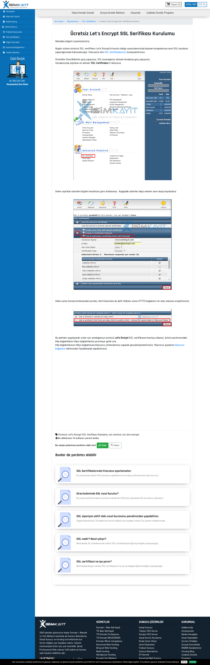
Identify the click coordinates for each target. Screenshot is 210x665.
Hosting (60, 639)
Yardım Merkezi (10, 53)
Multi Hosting (102, 651)
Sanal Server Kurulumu (150, 637)
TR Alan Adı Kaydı (105, 631)
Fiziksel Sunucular (12, 32)
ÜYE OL (202, 4)
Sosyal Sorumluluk (191, 644)
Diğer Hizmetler (11, 42)
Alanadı (83, 632)
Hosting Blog (188, 651)
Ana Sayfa (59, 21)
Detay (184, 662)
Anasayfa (8, 11)
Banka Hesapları (189, 634)
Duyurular (136, 12)
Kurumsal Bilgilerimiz (13, 47)
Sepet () (174, 4)
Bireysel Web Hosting (106, 648)
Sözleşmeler (188, 631)
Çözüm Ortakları (189, 641)
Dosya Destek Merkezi (112, 12)
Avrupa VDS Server (148, 634)
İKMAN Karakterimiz (191, 648)
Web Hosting (9, 22)
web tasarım (46, 653)
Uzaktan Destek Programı (160, 12)
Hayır (115, 445)
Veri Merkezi (48, 636)
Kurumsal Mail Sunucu (150, 658)
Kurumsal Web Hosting (107, 644)
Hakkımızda (187, 627)
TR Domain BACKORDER (108, 637)
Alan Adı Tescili (11, 17)
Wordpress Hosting (106, 654)
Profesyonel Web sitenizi (52, 649)
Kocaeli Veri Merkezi (106, 658)
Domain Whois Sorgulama (109, 641)
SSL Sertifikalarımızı (115, 52)
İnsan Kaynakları (190, 637)
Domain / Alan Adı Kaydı (108, 627)
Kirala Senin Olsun (148, 641)
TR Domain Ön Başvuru (107, 634)
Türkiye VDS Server (148, 631)
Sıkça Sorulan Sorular (83, 12)
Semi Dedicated (146, 644)
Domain (74, 632)
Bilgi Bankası (72, 21)
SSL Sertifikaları (11, 37)
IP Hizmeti (144, 654)
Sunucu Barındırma (77, 636)
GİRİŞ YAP (191, 4)
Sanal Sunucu (9, 27)
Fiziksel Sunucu (146, 648)
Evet (102, 445)
